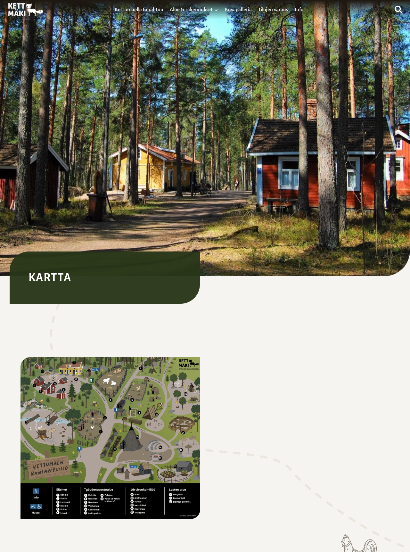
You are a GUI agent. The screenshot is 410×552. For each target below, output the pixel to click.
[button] (110, 438)
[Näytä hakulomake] (398, 10)
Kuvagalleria (238, 9)
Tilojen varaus (273, 9)
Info (299, 9)
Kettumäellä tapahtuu (139, 9)
